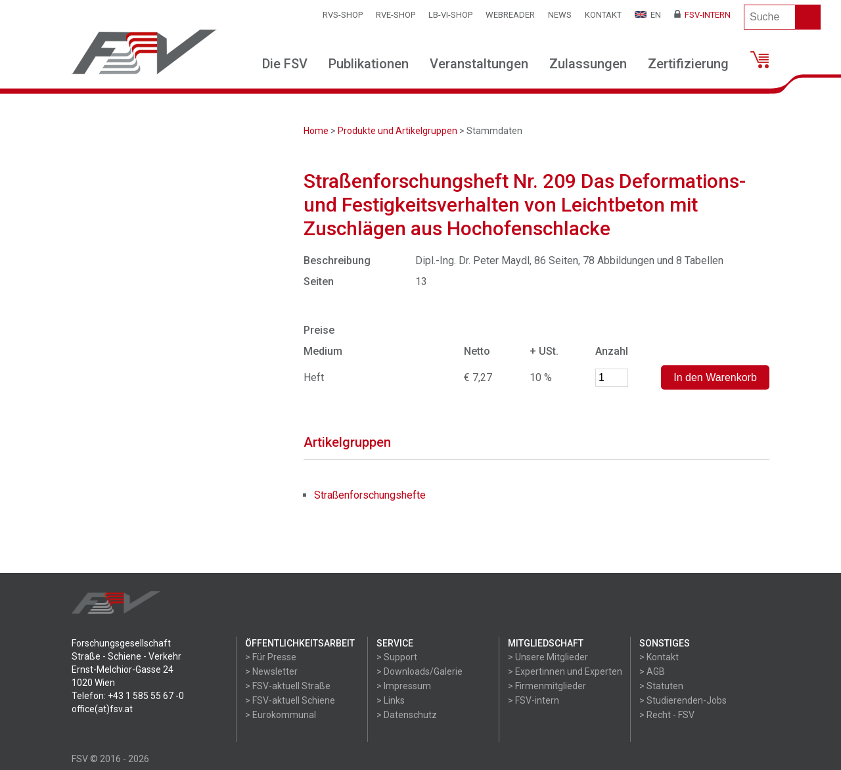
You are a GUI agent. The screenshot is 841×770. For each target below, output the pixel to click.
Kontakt (603, 15)
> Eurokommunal (280, 715)
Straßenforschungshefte (370, 495)
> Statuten (661, 686)
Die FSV (284, 64)
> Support (396, 657)
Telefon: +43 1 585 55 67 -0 (128, 696)
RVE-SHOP (395, 15)
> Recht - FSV (666, 715)
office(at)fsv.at (102, 709)
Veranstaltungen (479, 64)
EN (648, 15)
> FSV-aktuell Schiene (290, 700)
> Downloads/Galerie (419, 671)
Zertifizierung (688, 64)
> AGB (652, 671)
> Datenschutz (406, 715)
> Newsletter (271, 671)
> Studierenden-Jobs (683, 700)
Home (316, 130)
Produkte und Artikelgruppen (397, 130)
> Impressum (403, 686)
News (560, 15)
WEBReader (510, 15)
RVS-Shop (343, 15)
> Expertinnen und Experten (565, 671)
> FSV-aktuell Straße (287, 686)
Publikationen (369, 64)
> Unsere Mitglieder (548, 657)
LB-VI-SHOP (450, 15)
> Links (390, 700)
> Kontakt (659, 657)
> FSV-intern (533, 700)
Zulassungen (588, 64)
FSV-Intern (702, 15)
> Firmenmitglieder (547, 686)
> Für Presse (270, 657)
